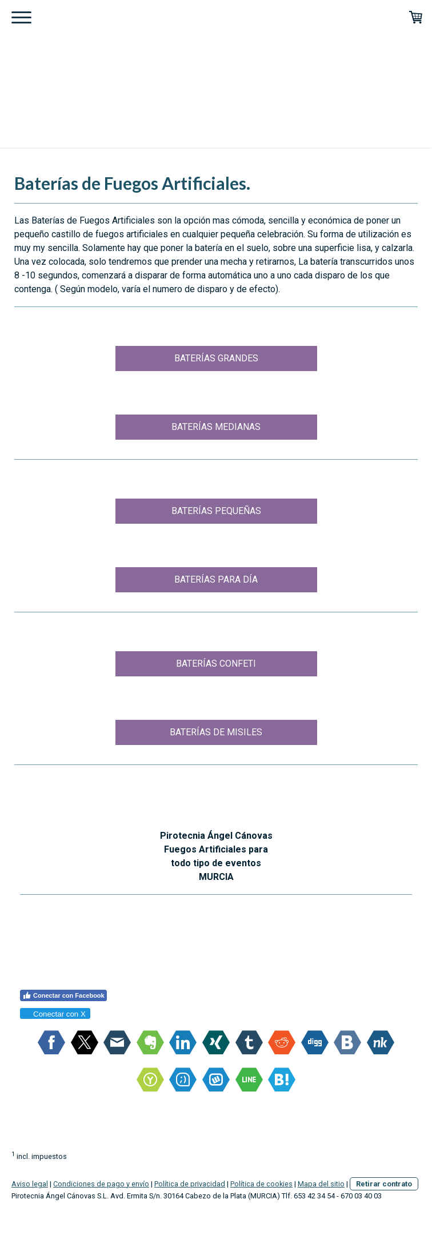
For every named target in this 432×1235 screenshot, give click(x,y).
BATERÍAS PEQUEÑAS (216, 510)
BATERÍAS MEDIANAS (216, 426)
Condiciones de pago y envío (101, 1184)
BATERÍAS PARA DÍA (216, 579)
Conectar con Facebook (63, 995)
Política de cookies (261, 1184)
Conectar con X (54, 1014)
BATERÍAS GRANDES (216, 358)
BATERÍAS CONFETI (216, 663)
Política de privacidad (189, 1184)
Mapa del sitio (321, 1184)
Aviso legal (29, 1184)
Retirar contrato (384, 1184)
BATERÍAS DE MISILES (216, 732)
